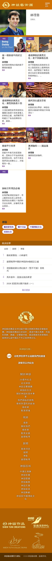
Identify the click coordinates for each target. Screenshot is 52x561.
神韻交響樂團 (26, 386)
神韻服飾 (25, 482)
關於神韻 (25, 374)
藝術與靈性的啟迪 (26, 403)
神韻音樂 (25, 475)
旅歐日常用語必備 (11, 188)
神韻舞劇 (25, 492)
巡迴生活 (8, 231)
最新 (25, 422)
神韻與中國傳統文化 (26, 497)
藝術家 (25, 407)
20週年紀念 (26, 379)
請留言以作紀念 (26, 362)
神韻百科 (25, 466)
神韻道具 (25, 489)
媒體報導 (25, 436)
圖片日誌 (22, 227)
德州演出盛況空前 (37, 100)
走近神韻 (25, 383)
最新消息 (25, 449)
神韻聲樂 (25, 478)
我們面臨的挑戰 (26, 400)
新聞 (14, 248)
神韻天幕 (25, 485)
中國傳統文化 (36, 227)
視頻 (26, 417)
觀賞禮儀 (25, 410)
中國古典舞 (25, 471)
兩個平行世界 (8, 146)
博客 (4, 38)
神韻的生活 (25, 390)
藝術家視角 (9, 227)
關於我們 (25, 426)
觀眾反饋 (25, 433)
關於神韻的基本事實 (26, 395)
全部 (6, 248)
